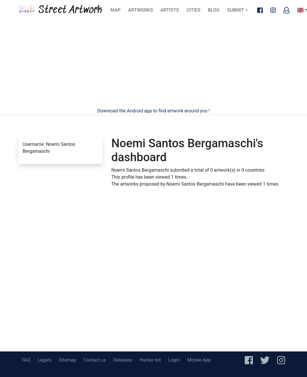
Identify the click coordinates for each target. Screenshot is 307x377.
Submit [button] (235, 10)
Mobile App (199, 360)
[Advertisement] (154, 64)
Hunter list (150, 360)
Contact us (95, 360)
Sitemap (67, 360)
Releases (122, 360)
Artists (171, 11)
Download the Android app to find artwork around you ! (153, 111)
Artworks (140, 11)
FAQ (26, 360)
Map (117, 11)
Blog (215, 11)
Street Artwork (60, 10)
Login (174, 360)
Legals (45, 360)
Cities (195, 11)
